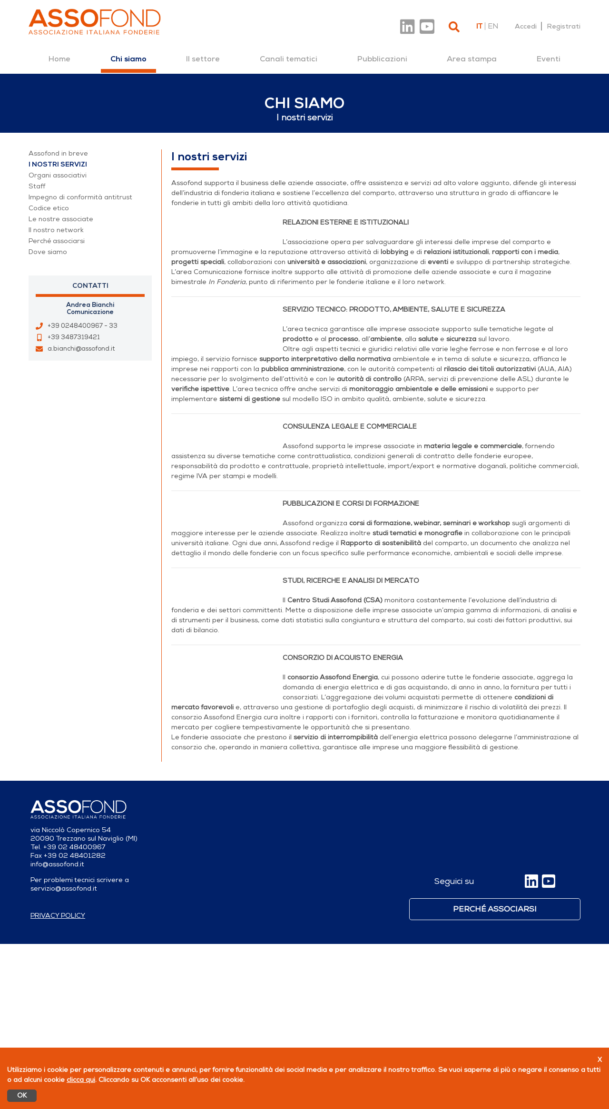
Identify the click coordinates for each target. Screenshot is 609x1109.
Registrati (563, 26)
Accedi (526, 26)
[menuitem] (59, 59)
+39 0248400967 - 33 (83, 326)
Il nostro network (56, 230)
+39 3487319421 (74, 337)
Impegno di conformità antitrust (80, 197)
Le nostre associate (61, 219)
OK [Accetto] (22, 1095)
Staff (37, 186)
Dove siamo (48, 252)
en (493, 26)
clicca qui (81, 1080)
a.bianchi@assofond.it (81, 349)
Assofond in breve (58, 153)
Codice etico (49, 208)
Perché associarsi (57, 241)
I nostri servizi (58, 164)
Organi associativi (58, 175)
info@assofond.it (57, 1029)
